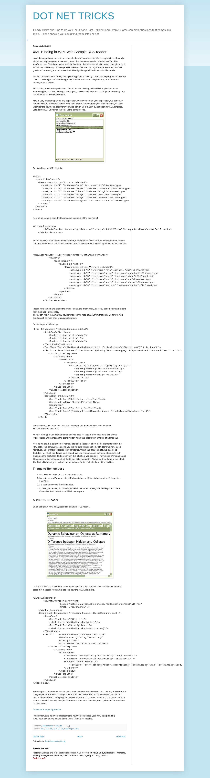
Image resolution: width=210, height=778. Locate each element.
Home (80, 736)
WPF (77, 729)
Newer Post (39, 736)
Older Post (121, 736)
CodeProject (69, 729)
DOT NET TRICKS (73, 15)
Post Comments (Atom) (55, 741)
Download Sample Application (47, 709)
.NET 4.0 (56, 729)
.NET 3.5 (48, 729)
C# (62, 729)
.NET (42, 729)
